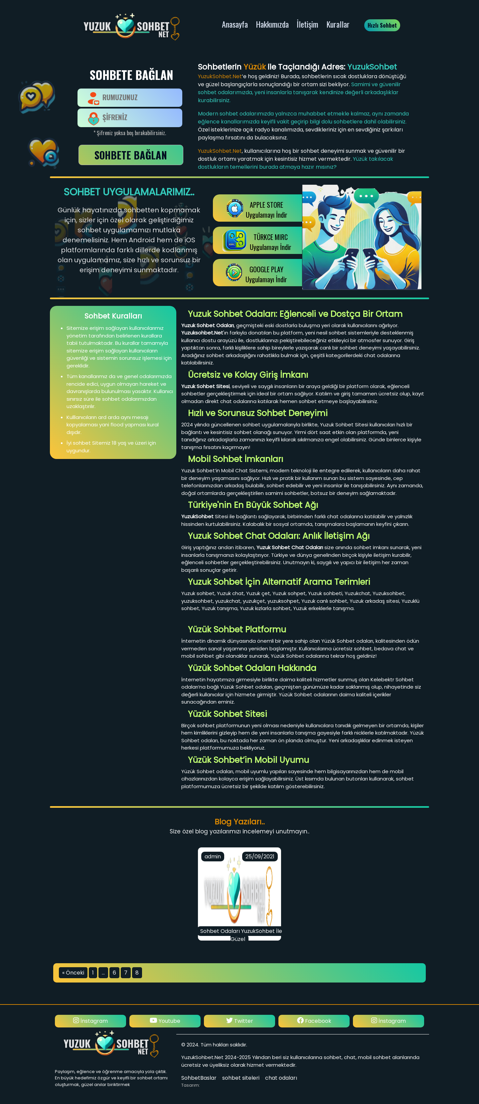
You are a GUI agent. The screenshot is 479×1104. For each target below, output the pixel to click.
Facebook (314, 1021)
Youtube (165, 1021)
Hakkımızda (272, 24)
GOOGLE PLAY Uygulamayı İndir (266, 274)
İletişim (307, 24)
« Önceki (73, 973)
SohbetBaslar (199, 1078)
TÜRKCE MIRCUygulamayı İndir (270, 242)
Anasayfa (235, 24)
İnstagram (90, 1021)
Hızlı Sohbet (382, 25)
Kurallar (338, 24)
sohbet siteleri (240, 1078)
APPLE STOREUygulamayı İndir (266, 210)
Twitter (239, 1021)
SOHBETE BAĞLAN (130, 154)
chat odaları (281, 1078)
